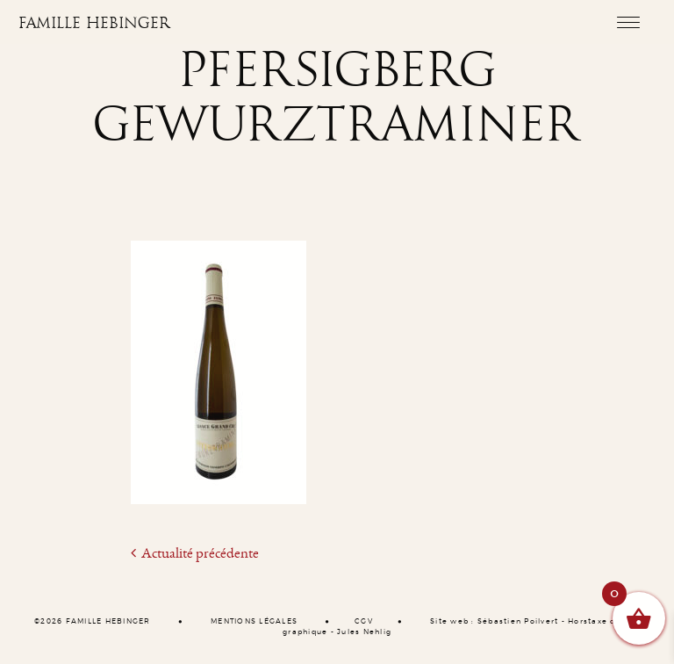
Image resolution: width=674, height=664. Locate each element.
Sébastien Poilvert (518, 621)
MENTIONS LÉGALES (254, 621)
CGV (364, 621)
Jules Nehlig (364, 632)
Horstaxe (587, 621)
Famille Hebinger (94, 23)
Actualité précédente (195, 553)
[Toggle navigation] (627, 22)
